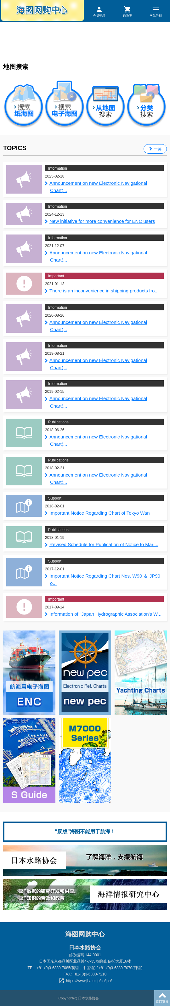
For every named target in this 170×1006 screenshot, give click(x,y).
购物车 (127, 11)
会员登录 (99, 11)
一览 (158, 149)
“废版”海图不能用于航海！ (85, 831)
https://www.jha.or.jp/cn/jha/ (89, 981)
